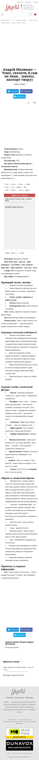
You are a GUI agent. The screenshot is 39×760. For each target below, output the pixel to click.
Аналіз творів (5, 20)
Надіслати (12, 91)
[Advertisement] (19, 46)
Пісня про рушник (12, 647)
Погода (35, 2)
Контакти (20, 2)
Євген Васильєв (26, 720)
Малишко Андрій (21, 20)
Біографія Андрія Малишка (14, 207)
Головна (9, 697)
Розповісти (26, 91)
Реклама (28, 2)
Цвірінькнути (19, 96)
